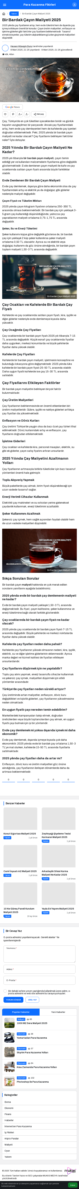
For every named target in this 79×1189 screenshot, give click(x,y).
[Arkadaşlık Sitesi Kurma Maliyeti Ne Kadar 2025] (59, 862)
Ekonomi (9, 1108)
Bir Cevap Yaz (14, 931)
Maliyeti (9, 1144)
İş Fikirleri (9, 1132)
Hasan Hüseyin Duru (21, 46)
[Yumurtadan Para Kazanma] (39, 1037)
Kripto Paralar (12, 1138)
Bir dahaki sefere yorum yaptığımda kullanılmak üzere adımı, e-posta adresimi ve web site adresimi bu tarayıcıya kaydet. (39, 992)
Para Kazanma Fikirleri (39, 4)
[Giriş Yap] (74, 4)
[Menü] (4, 4)
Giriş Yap (32, 1000)
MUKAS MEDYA (50, 1176)
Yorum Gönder (13, 1000)
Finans (8, 1114)
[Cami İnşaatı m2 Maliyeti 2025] (20, 862)
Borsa (8, 1102)
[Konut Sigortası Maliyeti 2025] (20, 825)
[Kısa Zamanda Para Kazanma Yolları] (39, 1067)
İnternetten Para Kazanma (18, 1126)
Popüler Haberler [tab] (20, 1012)
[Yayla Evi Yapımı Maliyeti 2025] (59, 900)
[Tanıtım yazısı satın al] (71, 1171)
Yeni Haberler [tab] (58, 1012)
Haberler (9, 1120)
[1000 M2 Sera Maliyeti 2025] (39, 1023)
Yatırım (8, 1157)
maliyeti (27, 584)
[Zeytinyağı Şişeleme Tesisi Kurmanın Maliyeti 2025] (59, 825)
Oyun (7, 1151)
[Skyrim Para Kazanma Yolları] (39, 1052)
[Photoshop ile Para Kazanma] (39, 1081)
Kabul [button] (72, 1185)
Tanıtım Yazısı (18, 1176)
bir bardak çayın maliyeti (39, 158)
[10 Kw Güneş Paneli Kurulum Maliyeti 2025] (20, 900)
